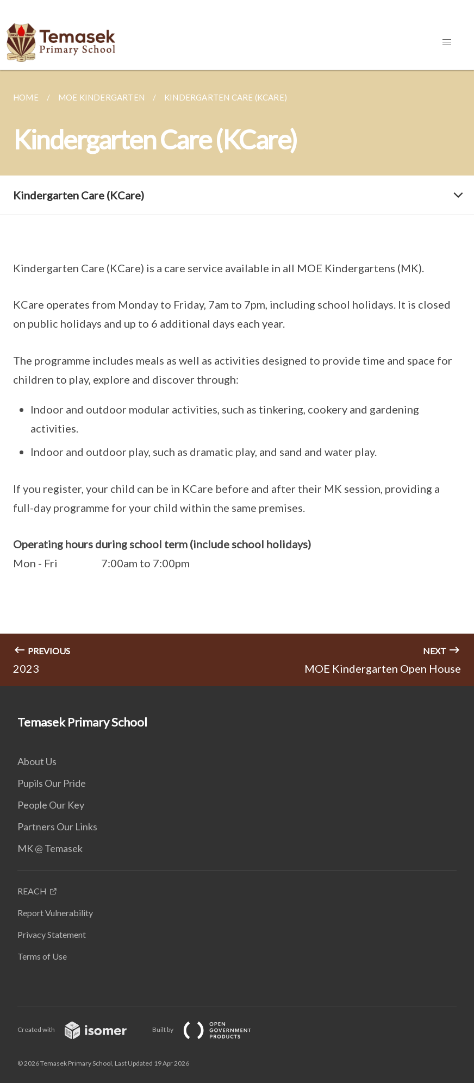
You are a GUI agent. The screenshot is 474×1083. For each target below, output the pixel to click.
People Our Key (50, 805)
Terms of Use (42, 956)
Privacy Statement (51, 934)
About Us (37, 761)
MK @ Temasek (50, 848)
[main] (237, 378)
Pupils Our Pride (51, 783)
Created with (80, 1029)
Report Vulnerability (55, 912)
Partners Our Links (57, 826)
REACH (32, 891)
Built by (210, 1029)
